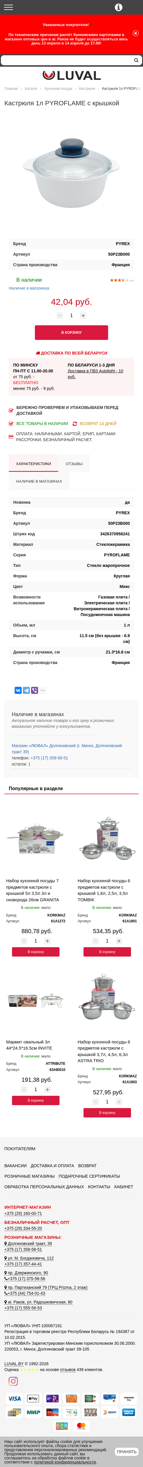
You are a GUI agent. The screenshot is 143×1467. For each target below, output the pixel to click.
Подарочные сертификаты (89, 1176)
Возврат (87, 1165)
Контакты (99, 1186)
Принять (127, 1451)
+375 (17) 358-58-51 (48, 758)
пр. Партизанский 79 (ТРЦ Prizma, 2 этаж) (45, 1287)
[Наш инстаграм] (13, 1380)
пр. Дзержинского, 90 (26, 1272)
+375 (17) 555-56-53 (23, 1308)
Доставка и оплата (52, 1165)
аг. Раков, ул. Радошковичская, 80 (38, 1302)
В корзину (36, 952)
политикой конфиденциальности (65, 1462)
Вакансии (15, 1165)
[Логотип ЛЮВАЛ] (71, 75)
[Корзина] (133, 8)
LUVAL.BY (14, 1363)
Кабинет (123, 1186)
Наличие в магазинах (29, 283)
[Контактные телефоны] (118, 7)
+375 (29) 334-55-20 (23, 1228)
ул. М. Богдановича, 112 (29, 1258)
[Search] (66, 60)
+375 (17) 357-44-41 (23, 1264)
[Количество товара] (71, 315)
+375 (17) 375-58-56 (24, 1278)
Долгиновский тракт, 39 (28, 1243)
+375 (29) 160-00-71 (23, 1213)
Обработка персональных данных (44, 1186)
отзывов (68, 1369)
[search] (136, 60)
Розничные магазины (29, 1176)
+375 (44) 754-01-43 (24, 1293)
